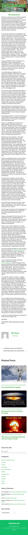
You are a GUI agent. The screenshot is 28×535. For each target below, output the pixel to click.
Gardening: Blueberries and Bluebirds (13, 350)
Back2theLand (13, 526)
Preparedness (22, 385)
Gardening (4, 467)
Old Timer (15, 333)
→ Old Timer (14, 336)
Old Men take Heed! (11, 498)
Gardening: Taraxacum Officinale (13, 348)
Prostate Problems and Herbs (19, 492)
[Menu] (25, 2)
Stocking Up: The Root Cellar (18, 504)
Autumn (3, 462)
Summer (3, 478)
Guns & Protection (6, 469)
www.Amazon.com (6, 263)
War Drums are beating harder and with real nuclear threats (13, 438)
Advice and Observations (11, 385)
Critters (3, 464)
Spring (3, 476)
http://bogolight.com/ (19, 250)
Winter (3, 385)
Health (3, 471)
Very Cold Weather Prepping (11, 387)
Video (2, 481)
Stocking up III (14, 15)
